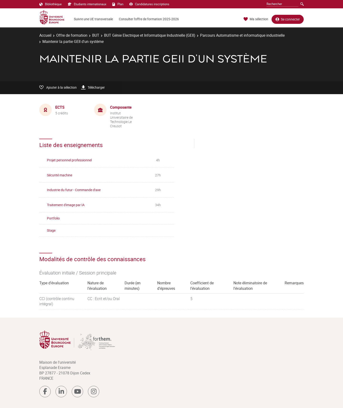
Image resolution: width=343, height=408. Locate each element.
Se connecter (287, 19)
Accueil (45, 35)
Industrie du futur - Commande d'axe (74, 190)
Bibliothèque (50, 4)
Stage (51, 230)
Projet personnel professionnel (69, 160)
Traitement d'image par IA (66, 205)
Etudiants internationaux (87, 4)
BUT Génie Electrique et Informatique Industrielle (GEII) (149, 35)
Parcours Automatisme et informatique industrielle (242, 35)
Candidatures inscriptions (149, 4)
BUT (95, 35)
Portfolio (53, 218)
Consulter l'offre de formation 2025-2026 (149, 19)
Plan (117, 4)
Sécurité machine (59, 175)
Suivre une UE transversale (93, 19)
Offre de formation (71, 35)
